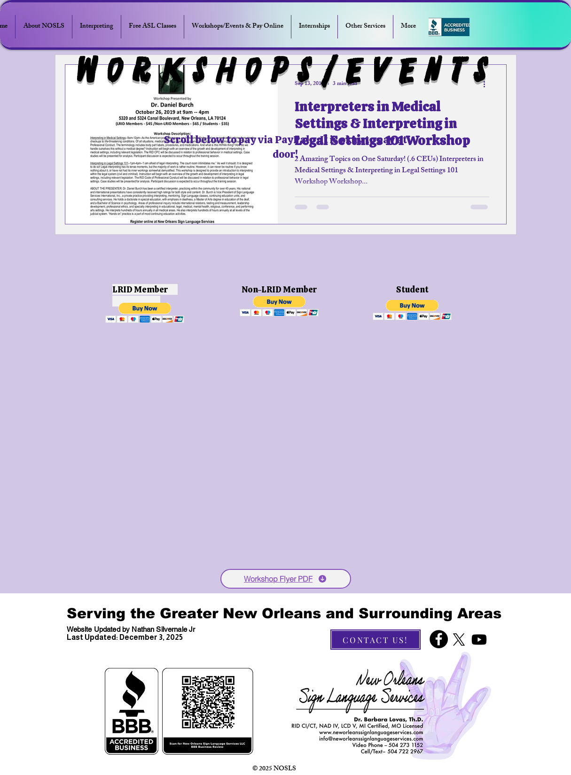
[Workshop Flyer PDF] (285, 579)
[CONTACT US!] (375, 639)
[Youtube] (479, 639)
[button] (145, 313)
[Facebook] (439, 639)
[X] (459, 639)
